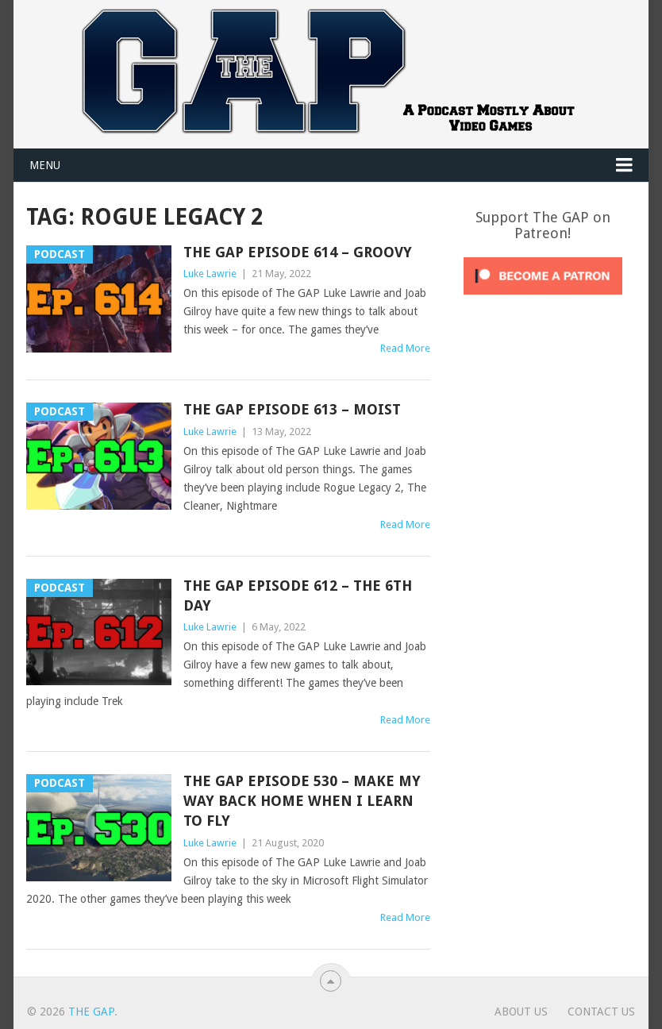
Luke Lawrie (210, 273)
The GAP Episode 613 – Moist (292, 409)
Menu (44, 165)
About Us (521, 1011)
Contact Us (601, 1011)
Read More (405, 348)
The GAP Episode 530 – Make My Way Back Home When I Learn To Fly (302, 801)
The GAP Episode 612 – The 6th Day (297, 595)
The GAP (91, 1011)
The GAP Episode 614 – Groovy (297, 252)
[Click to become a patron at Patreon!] (543, 298)
